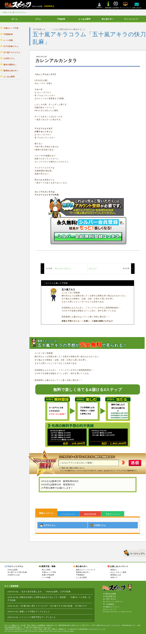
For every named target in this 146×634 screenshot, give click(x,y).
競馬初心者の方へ (83, 572)
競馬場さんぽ (115, 575)
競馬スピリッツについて (85, 570)
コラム (38, 19)
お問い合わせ (110, 599)
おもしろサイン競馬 (118, 572)
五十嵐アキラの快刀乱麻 (17, 572)
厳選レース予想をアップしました (35, 611)
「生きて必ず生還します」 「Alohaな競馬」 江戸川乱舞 (45, 591)
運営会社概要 (110, 594)
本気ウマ (114, 577)
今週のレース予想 (49, 572)
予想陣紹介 (80, 575)
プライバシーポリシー (114, 602)
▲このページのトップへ (134, 552)
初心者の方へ (108, 19)
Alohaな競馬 (13, 570)
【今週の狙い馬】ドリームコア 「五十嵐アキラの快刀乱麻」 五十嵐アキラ (53, 606)
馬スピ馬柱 (46, 570)
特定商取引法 (110, 596)
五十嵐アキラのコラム (18, 12)
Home (5, 12)
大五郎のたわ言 (14, 575)
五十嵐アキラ (68, 289)
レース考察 (46, 577)
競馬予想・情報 (48, 566)
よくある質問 (84, 19)
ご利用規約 (109, 604)
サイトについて (131, 19)
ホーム (15, 19)
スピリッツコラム (15, 566)
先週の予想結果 (48, 575)
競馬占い (114, 570)
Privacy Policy (48, 631)
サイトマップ (110, 609)
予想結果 (61, 19)
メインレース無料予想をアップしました (38, 617)
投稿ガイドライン (112, 607)
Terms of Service (63, 631)
